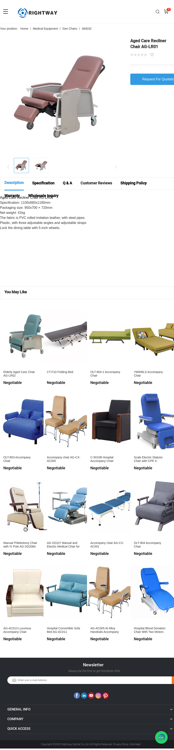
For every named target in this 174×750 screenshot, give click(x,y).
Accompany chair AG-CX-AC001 (107, 544)
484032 (87, 28)
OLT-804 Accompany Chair (147, 544)
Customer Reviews (96, 183)
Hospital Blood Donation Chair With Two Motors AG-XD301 (149, 630)
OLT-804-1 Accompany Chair (105, 373)
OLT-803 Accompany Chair (17, 459)
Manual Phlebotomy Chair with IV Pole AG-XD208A (20, 544)
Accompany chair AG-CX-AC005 (63, 459)
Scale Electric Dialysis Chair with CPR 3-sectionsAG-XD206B (148, 459)
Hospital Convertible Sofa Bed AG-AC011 (63, 630)
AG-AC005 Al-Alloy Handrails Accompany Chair (104, 630)
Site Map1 (135, 744)
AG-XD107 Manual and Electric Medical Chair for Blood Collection (63, 545)
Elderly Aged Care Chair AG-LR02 (19, 373)
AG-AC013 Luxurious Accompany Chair (17, 630)
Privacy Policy (120, 744)
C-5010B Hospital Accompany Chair (102, 459)
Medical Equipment (45, 28)
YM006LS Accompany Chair (148, 373)
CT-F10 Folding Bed (60, 372)
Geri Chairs (69, 28)
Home (24, 28)
